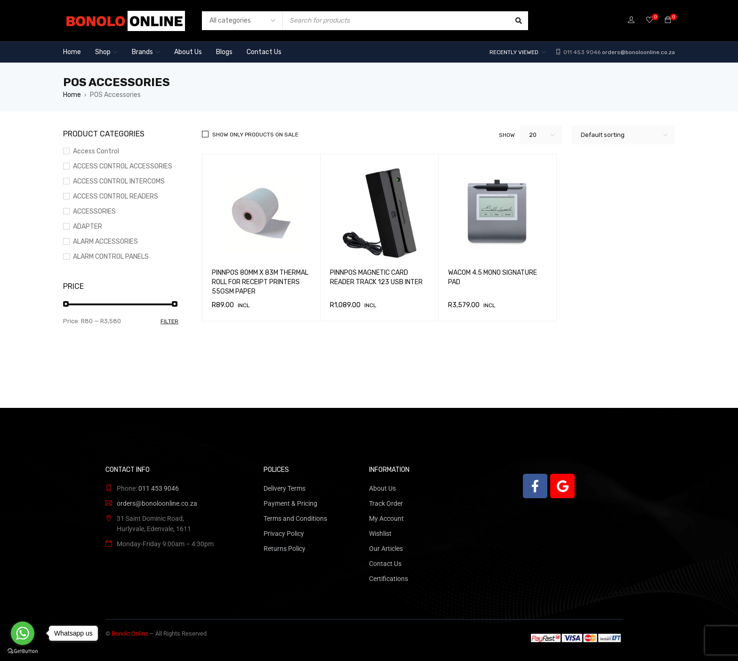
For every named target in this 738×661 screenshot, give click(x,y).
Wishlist (380, 533)
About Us (382, 488)
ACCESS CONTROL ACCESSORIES (122, 166)
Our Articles (386, 548)
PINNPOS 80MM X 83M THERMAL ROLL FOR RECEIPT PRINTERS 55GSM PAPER (260, 282)
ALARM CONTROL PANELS (111, 257)
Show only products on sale (255, 134)
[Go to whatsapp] (22, 633)
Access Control (96, 151)
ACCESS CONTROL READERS (115, 196)
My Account (386, 518)
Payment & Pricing (290, 503)
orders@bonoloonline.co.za (638, 52)
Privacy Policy (284, 533)
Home (72, 95)
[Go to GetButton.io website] (23, 651)
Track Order (386, 503)
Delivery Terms (284, 488)
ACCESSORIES (94, 211)
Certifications (388, 578)
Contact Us (385, 563)
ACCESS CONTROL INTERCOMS (119, 181)
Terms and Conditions (295, 518)
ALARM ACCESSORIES (105, 242)
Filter (169, 321)
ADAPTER (87, 227)
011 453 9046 (581, 52)
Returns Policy (284, 548)
